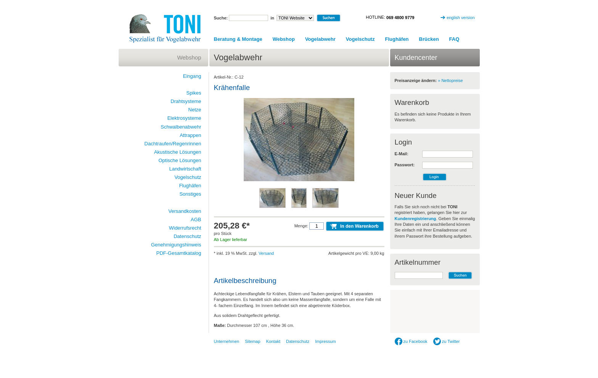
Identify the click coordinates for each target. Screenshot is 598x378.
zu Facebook (411, 341)
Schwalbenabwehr (181, 127)
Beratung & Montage (238, 39)
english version (460, 17)
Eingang (192, 76)
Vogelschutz (360, 39)
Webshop (284, 39)
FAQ (454, 39)
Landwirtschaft (185, 169)
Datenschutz (187, 236)
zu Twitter (446, 341)
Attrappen (190, 135)
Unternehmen (227, 341)
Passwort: (405, 164)
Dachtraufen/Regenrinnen (173, 143)
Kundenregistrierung (415, 218)
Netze (194, 110)
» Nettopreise (450, 80)
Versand (266, 253)
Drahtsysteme (185, 101)
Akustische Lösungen (177, 152)
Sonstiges (190, 194)
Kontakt (273, 341)
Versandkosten (184, 211)
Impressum (325, 341)
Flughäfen (396, 39)
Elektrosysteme (184, 118)
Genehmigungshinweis (176, 245)
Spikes (193, 93)
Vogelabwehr (320, 39)
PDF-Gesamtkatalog (178, 253)
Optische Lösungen (179, 160)
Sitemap (252, 341)
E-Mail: (401, 153)
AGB (196, 219)
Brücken (429, 39)
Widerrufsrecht (185, 228)
